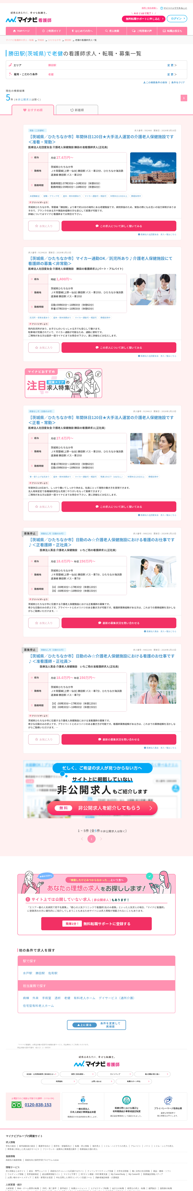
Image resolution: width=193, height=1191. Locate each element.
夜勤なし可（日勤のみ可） (41, 411)
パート (147, 1146)
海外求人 (96, 1146)
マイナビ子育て (70, 1174)
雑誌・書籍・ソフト (162, 1171)
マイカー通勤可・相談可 (95, 196)
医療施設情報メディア (153, 1174)
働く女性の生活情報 (141, 1171)
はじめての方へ (84, 30)
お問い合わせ (96, 1081)
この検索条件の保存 (155, 82)
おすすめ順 (33, 110)
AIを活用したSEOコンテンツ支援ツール (74, 1177)
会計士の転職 (118, 1188)
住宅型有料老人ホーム (38, 1005)
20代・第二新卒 (49, 1188)
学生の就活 (11, 1146)
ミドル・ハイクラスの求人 (116, 1146)
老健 (67, 998)
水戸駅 (27, 973)
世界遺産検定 (33, 1174)
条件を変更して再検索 (96, 1024)
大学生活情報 (123, 1171)
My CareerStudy (118, 1174)
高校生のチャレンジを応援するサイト (67, 1171)
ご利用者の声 (144, 30)
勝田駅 (40, 973)
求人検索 (114, 30)
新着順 (77, 110)
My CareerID (134, 1174)
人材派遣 (10, 1188)
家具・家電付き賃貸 (44, 1177)
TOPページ (23, 30)
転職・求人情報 (82, 1146)
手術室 (46, 998)
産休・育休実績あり (72, 196)
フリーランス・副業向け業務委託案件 (59, 1149)
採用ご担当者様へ (150, 8)
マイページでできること (175, 8)
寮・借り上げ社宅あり (39, 476)
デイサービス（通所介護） (117, 998)
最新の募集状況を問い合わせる (119, 623)
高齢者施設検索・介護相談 (107, 1177)
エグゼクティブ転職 (100, 1188)
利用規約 (59, 1081)
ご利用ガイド (53, 30)
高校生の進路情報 (14, 1160)
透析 (58, 998)
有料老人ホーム (85, 998)
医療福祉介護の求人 (89, 1149)
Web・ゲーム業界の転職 (28, 1188)
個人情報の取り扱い (152, 1074)
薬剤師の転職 (166, 1188)
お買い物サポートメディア (19, 1177)
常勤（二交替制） (37, 130)
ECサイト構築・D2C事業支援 (94, 1174)
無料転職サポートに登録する (96, 924)
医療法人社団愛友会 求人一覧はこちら (158, 234)
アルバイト (136, 1146)
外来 (35, 998)
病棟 (26, 998)
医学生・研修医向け (63, 1146)
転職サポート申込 (133, 1081)
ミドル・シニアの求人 (164, 1146)
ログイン (176, 18)
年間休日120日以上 (118, 196)
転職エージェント (79, 1188)
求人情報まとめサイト (16, 1171)
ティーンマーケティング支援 (100, 1171)
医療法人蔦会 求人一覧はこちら (161, 631)
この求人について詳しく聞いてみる (119, 226)
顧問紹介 (153, 1188)
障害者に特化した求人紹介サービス (23, 1149)
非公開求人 (25, 99)
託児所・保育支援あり (39, 317)
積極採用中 (136, 196)
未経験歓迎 (35, 196)
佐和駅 (53, 973)
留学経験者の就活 (27, 1146)
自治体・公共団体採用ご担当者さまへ (41, 1074)
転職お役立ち (174, 30)
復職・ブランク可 (51, 196)
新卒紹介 (64, 1188)
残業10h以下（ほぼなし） (112, 476)
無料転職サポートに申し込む (143, 18)
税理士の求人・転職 (136, 1188)
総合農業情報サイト (51, 1174)
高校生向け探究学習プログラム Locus (42, 1160)
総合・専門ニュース (38, 1171)
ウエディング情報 (15, 1174)
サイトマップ (115, 1074)
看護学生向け (44, 1146)
